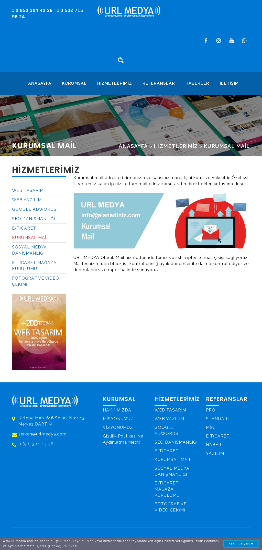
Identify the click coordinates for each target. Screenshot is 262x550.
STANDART (218, 418)
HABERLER (197, 83)
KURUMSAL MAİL (227, 146)
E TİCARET (218, 435)
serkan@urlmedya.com (42, 434)
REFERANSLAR (159, 83)
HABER (213, 444)
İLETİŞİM (229, 83)
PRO (210, 409)
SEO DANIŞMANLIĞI (33, 218)
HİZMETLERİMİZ (114, 83)
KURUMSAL (74, 83)
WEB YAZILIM (27, 199)
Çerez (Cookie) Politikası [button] (57, 546)
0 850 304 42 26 (33, 10)
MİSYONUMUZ (118, 418)
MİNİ (211, 427)
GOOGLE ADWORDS (34, 209)
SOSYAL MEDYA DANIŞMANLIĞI (29, 250)
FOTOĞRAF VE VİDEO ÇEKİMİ (35, 281)
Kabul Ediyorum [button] (241, 543)
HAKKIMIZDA (117, 409)
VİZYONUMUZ (118, 427)
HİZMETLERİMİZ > (178, 146)
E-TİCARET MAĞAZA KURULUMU (34, 265)
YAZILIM (215, 453)
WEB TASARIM (28, 190)
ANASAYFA (39, 83)
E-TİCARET (24, 228)
